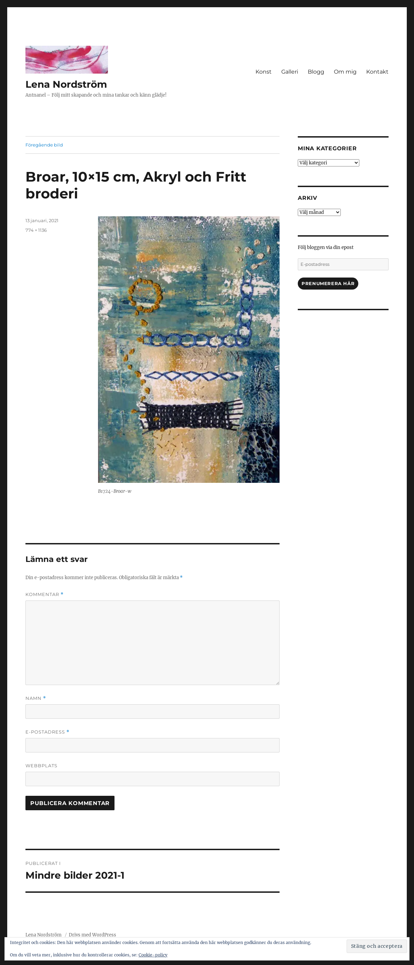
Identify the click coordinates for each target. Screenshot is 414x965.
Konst (263, 71)
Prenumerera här (328, 283)
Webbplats (41, 765)
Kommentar (44, 594)
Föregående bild (44, 145)
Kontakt (377, 71)
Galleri (289, 71)
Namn (35, 698)
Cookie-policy (153, 954)
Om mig (345, 71)
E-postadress (47, 732)
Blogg (316, 71)
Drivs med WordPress (92, 935)
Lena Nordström (66, 84)
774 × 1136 (36, 230)
